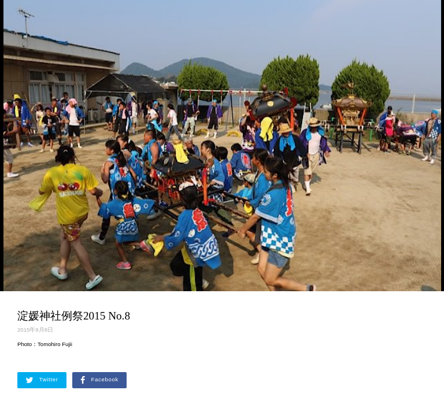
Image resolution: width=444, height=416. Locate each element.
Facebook (99, 380)
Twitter (41, 380)
